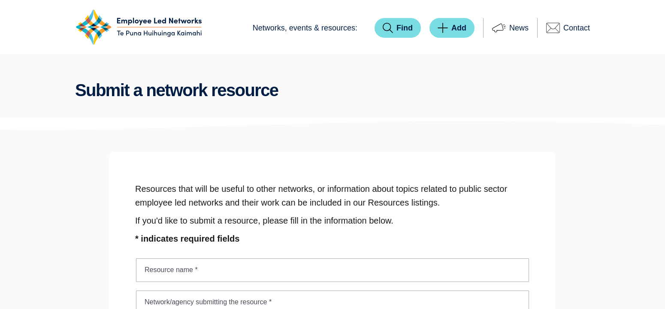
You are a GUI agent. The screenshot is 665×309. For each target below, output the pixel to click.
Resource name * (171, 269)
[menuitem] (305, 28)
